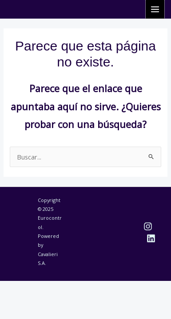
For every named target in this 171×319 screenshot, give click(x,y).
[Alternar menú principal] (155, 9)
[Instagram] (147, 226)
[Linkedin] (151, 238)
